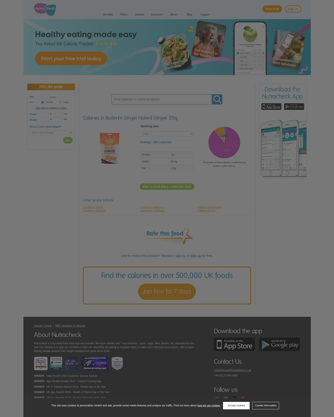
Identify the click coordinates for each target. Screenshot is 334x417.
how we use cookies (208, 405)
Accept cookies (236, 405)
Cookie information (265, 405)
